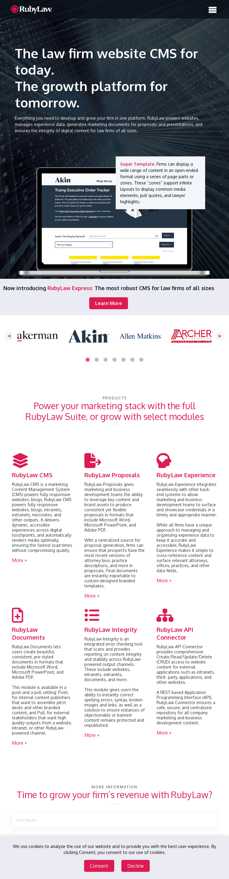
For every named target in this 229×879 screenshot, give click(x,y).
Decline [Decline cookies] (135, 866)
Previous (8, 336)
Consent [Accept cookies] (99, 866)
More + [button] (19, 560)
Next (220, 336)
